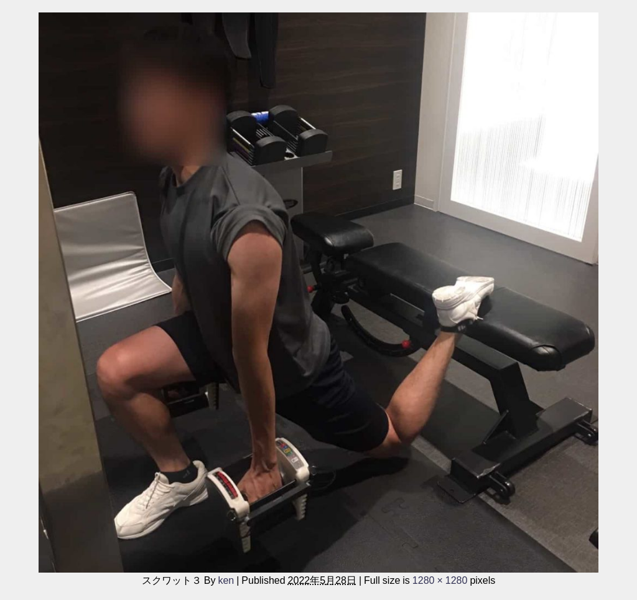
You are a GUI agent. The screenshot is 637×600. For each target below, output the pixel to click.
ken (226, 580)
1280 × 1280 (440, 580)
